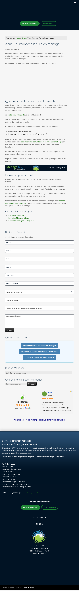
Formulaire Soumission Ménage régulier (16, 487)
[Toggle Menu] (75, 2)
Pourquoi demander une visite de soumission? (39, 351)
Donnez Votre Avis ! (9, 479)
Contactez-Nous (8, 471)
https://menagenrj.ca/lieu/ (31, 493)
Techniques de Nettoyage (11, 469)
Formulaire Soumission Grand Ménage (15, 484)
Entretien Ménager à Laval (18, 218)
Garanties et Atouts (9, 477)
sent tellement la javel (15, 115)
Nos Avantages (7, 466)
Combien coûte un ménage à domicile (39, 357)
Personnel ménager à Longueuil (21, 220)
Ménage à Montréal (16, 215)
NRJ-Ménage (22, 402)
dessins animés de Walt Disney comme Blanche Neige (41, 142)
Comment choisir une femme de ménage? (39, 345)
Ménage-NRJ (26, 13)
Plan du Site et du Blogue (11, 474)
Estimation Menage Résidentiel (13, 482)
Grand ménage (39, 517)
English (39, 524)
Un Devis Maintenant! (29, 23)
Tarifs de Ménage (8, 464)
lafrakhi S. (52, 392)
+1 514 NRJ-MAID (49, 23)
